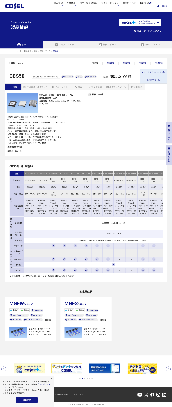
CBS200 (126, 63)
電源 (35, 51)
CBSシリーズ (45, 51)
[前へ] (3, 369)
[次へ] (168, 369)
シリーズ (21, 303)
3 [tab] (84, 378)
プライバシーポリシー (58, 394)
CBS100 (110, 63)
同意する (27, 400)
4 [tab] (87, 378)
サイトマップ (77, 394)
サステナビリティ (110, 6)
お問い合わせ (129, 6)
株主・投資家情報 (88, 6)
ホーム (19, 51)
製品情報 (58, 6)
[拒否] (51, 378)
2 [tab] (82, 378)
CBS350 (143, 63)
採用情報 (145, 6)
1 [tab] (79, 378)
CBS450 (159, 63)
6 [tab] (92, 378)
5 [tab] (89, 378)
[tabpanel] (29, 368)
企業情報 (71, 6)
